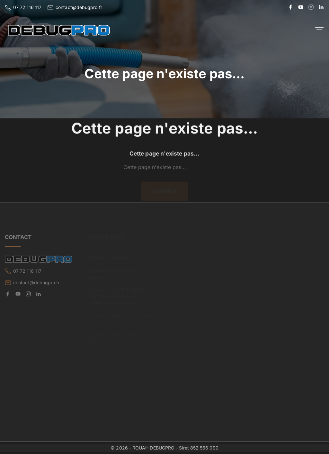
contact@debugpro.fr (79, 7)
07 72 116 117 (27, 7)
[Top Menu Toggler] (319, 30)
